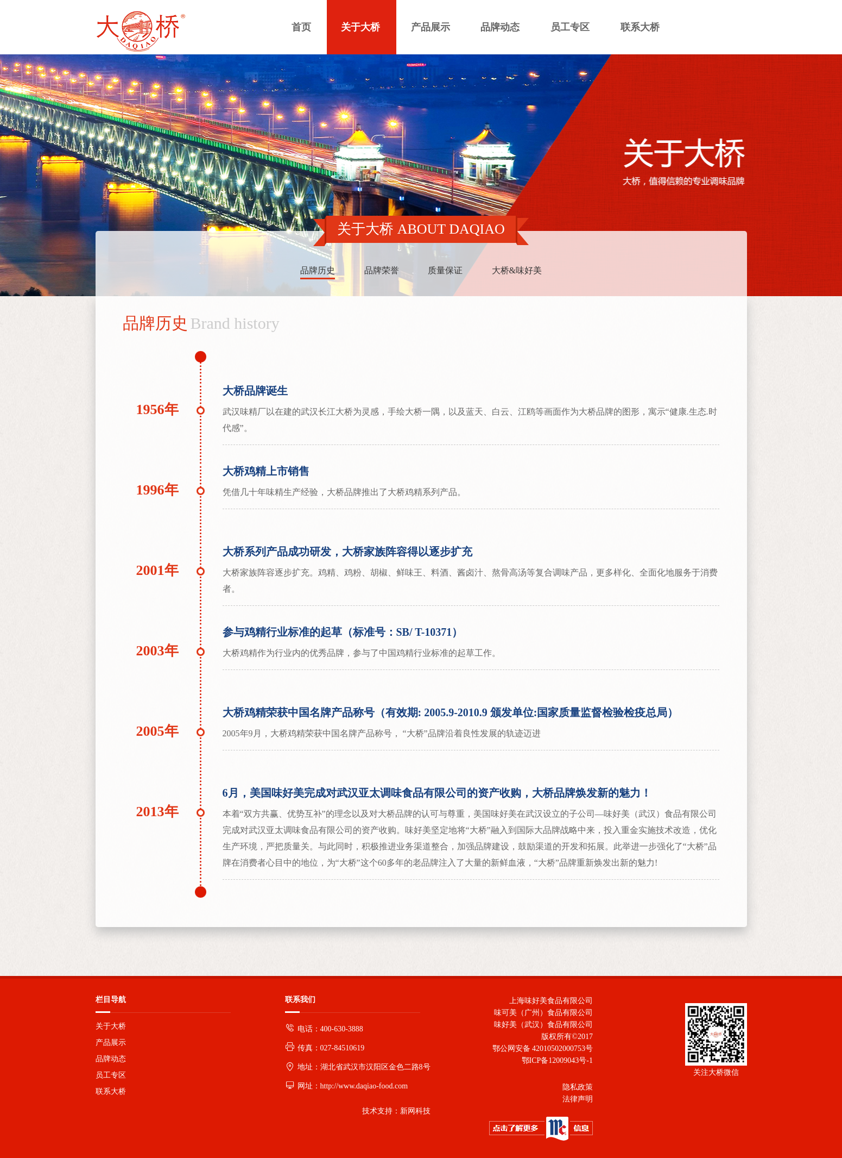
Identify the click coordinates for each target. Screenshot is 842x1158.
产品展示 (111, 1042)
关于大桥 (111, 1026)
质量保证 (445, 270)
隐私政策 (577, 1087)
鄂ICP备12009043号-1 (555, 1060)
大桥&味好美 (517, 270)
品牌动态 (111, 1059)
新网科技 (415, 1111)
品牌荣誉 (381, 270)
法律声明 (577, 1099)
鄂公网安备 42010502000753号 (542, 1048)
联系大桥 (111, 1091)
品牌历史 (317, 270)
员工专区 (111, 1075)
